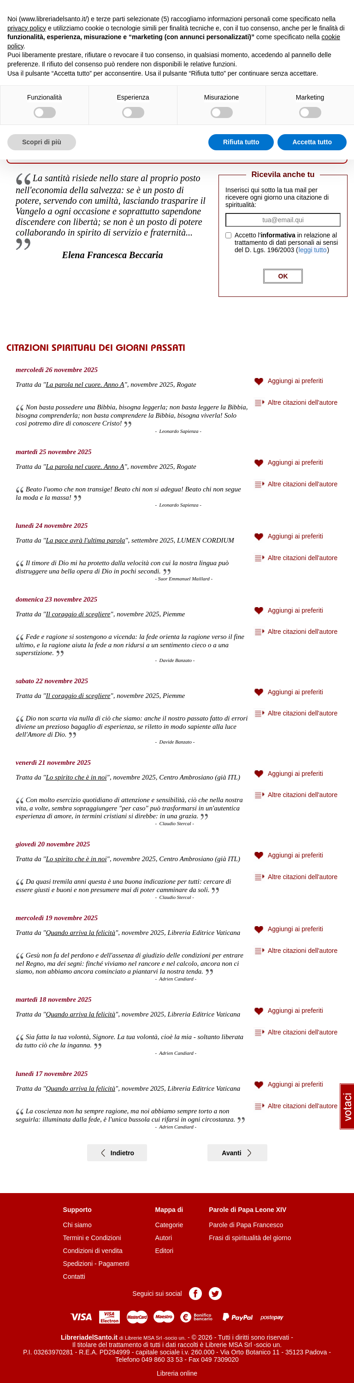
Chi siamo (77, 1225)
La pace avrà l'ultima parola (85, 540)
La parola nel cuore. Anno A (85, 384)
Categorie (169, 1225)
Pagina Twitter (215, 1293)
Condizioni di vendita (93, 1250)
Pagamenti (114, 1263)
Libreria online (177, 1373)
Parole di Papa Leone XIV (247, 1209)
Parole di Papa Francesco (246, 1225)
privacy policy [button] (26, 28)
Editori (164, 1250)
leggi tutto (313, 250)
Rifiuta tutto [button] (241, 142)
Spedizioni (78, 1263)
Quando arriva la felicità (80, 932)
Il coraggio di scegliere (78, 614)
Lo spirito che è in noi (76, 777)
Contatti (74, 1276)
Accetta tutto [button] (312, 142)
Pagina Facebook (195, 1293)
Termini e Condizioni (92, 1237)
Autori (163, 1237)
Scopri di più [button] (41, 142)
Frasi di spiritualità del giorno (250, 1237)
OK (283, 276)
